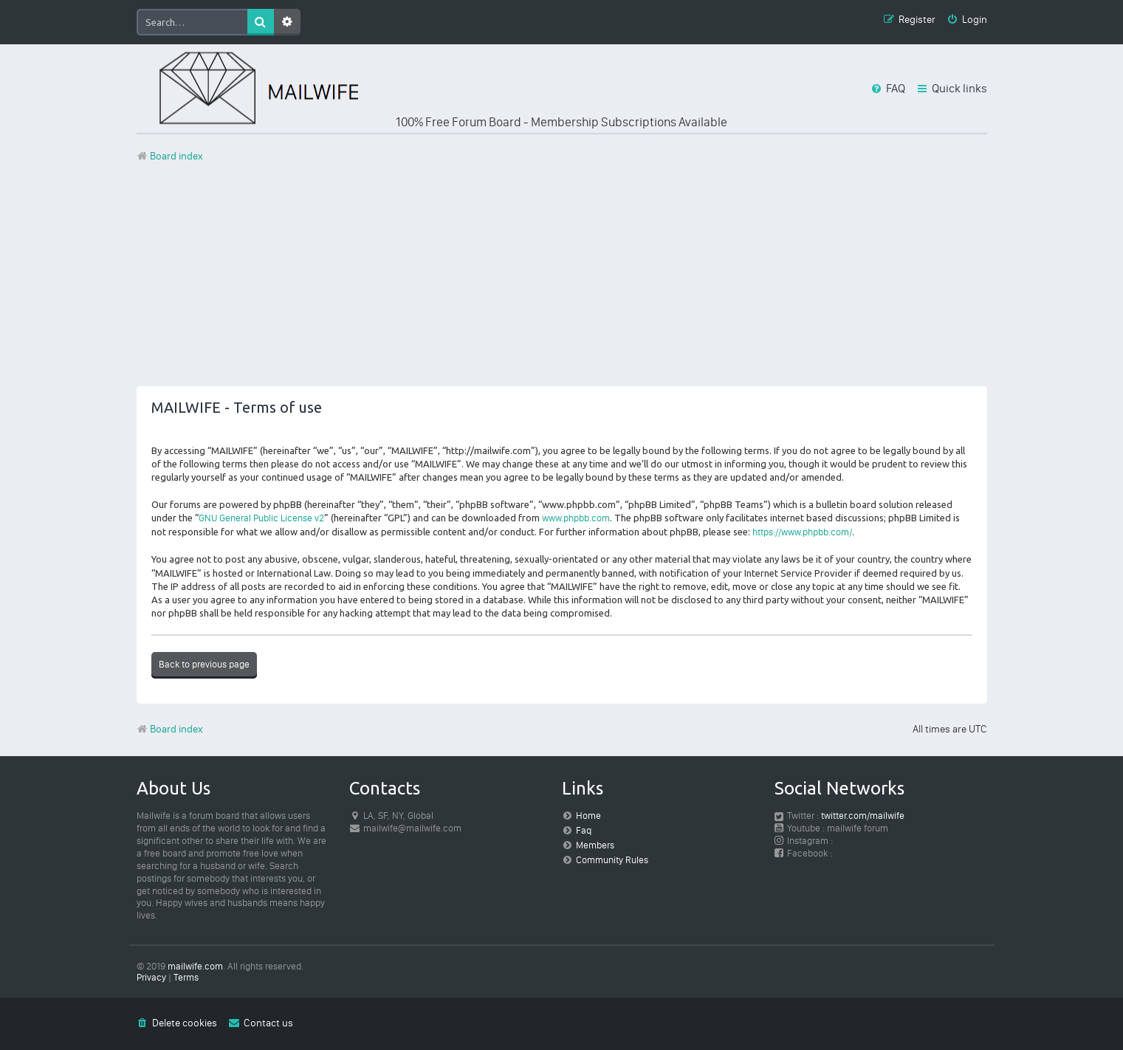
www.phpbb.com (576, 518)
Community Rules (612, 859)
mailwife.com (195, 966)
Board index (170, 729)
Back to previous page (204, 664)
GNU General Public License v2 (261, 518)
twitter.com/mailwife (862, 815)
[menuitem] (967, 20)
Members (595, 845)
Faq (583, 830)
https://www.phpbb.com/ (802, 532)
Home (588, 815)
